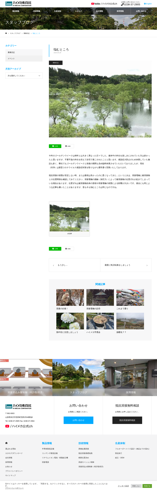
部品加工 (118, 453)
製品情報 (15, 11)
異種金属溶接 (83, 449)
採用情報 (120, 11)
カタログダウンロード (14, 453)
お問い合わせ (141, 11)
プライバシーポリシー (14, 471)
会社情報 (99, 11)
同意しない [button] (136, 486)
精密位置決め (83, 458)
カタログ (78, 11)
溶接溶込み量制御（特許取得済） (91, 467)
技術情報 (36, 11)
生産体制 (57, 11)
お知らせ (8, 467)
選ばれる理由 (10, 449)
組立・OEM (119, 458)
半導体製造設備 (48, 449)
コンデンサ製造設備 (50, 453)
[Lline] (55, 146)
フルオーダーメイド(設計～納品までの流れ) (132, 449)
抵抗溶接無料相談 (127, 420)
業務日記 (56, 63)
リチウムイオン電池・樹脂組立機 (55, 458)
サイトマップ (10, 475)
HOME (6, 443)
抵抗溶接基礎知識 (85, 453)
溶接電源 (45, 462)
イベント (11, 59)
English (148, 4)
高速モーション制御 (86, 462)
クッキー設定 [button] (123, 486)
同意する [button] (147, 486)
